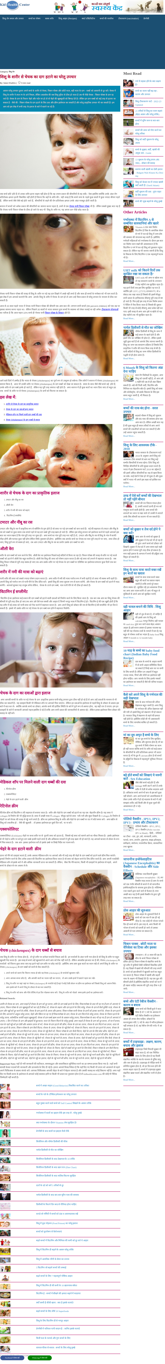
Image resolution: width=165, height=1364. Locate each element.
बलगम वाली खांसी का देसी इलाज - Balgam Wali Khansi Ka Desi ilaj (149, 172)
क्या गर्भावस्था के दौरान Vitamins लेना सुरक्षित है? (56, 1122)
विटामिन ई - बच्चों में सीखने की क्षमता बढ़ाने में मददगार (58, 1293)
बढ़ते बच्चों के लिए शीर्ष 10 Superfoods (52, 1311)
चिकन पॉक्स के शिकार (54, 312)
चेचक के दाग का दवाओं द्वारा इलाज (19, 409)
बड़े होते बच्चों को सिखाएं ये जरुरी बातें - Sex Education (142, 777)
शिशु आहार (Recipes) (67, 18)
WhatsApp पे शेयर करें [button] (39, 1358)
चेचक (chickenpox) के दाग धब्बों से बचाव (23, 420)
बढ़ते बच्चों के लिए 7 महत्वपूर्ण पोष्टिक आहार (54, 1276)
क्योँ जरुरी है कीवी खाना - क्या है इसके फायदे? (55, 1302)
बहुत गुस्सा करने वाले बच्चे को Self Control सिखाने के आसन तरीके (63, 1103)
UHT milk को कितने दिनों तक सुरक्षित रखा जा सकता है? (141, 272)
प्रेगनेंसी (146, 18)
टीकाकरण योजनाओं (110, 309)
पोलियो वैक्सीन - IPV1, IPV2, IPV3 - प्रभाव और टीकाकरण (141, 821)
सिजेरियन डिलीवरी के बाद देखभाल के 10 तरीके (55, 1159)
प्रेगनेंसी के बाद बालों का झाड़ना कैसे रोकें (52, 1131)
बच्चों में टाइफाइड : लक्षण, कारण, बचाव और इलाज (142, 1043)
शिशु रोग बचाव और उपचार (13, 18)
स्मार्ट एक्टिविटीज (88, 18)
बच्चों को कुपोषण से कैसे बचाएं (49, 1231)
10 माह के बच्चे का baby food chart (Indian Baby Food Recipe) (141, 654)
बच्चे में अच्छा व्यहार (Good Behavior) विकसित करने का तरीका (62, 1085)
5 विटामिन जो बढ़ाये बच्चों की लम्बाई (51, 1267)
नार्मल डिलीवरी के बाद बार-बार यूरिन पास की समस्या (57, 1195)
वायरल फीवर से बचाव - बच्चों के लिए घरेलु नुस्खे (55, 1347)
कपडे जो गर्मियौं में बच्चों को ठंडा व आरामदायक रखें (57, 1214)
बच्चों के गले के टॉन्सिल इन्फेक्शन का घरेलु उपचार (56, 1094)
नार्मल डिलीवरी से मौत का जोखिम (49, 1150)
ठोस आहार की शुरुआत (136, 910)
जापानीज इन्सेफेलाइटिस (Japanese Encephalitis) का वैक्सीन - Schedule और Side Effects (141, 865)
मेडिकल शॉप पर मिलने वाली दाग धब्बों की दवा (24, 414)
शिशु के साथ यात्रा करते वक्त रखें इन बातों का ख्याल (142, 571)
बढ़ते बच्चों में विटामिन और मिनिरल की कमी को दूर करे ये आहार (62, 1240)
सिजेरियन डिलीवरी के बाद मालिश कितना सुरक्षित (56, 1176)
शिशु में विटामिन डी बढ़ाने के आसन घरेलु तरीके (55, 1249)
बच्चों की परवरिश (107, 18)
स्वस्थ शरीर (49, 18)
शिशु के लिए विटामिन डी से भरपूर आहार (52, 1320)
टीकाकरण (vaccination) (128, 18)
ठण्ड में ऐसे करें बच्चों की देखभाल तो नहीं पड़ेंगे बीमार (142, 497)
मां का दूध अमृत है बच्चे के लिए (141, 735)
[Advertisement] (82, 46)
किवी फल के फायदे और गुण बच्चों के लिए (53, 1338)
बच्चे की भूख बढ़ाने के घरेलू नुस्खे (148, 201)
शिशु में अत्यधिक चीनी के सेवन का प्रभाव (52, 1259)
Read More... (129, 261)
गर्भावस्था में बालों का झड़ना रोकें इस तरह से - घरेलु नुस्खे (59, 1113)
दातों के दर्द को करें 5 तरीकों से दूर (50, 1185)
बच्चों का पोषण (34, 18)
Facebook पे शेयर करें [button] (12, 1358)
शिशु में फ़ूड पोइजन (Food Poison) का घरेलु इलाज (57, 1223)
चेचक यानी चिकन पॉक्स (79, 206)
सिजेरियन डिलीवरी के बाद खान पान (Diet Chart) (56, 1167)
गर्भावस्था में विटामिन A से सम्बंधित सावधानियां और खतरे (141, 221)
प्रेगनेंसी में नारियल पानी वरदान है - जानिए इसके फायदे (58, 1328)
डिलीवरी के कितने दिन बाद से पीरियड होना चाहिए (56, 1204)
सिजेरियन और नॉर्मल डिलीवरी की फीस (52, 1141)
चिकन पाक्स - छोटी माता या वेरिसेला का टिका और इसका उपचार (139, 947)
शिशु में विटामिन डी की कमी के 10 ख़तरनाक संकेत (56, 1285)
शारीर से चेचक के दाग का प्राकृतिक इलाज (22, 404)
